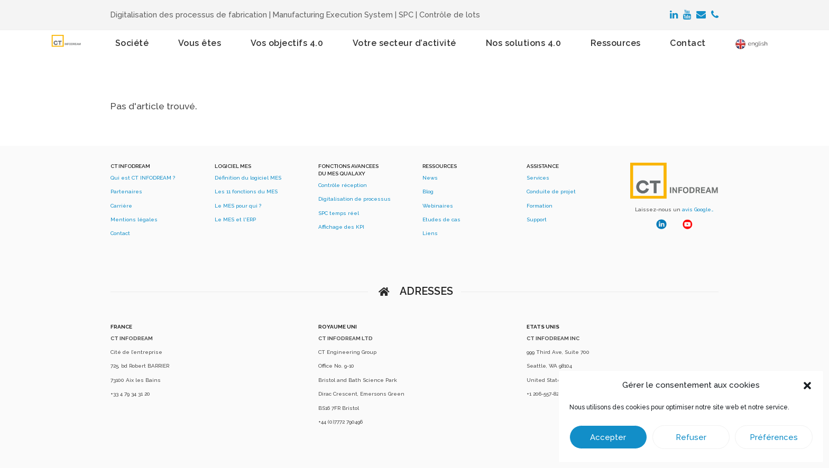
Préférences (774, 437)
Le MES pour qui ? (238, 206)
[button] (807, 385)
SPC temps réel (338, 213)
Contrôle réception (342, 185)
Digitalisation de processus (354, 199)
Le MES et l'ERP (235, 219)
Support (537, 219)
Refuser (691, 437)
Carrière (121, 206)
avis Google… (698, 209)
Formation (539, 206)
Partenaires (126, 191)
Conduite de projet (551, 191)
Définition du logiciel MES (248, 178)
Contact (120, 233)
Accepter (608, 437)
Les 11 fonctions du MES (246, 191)
